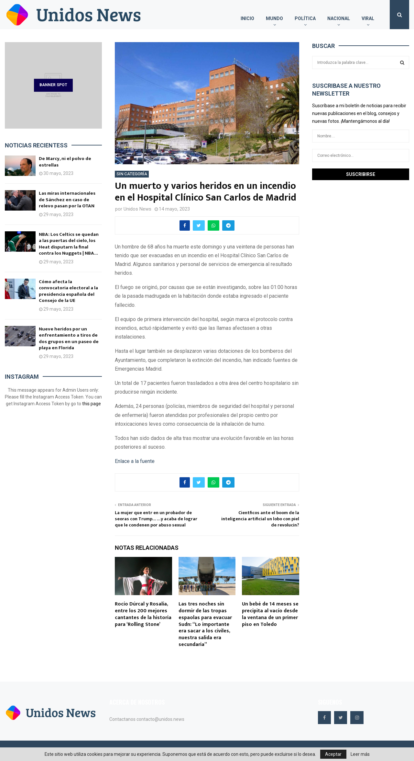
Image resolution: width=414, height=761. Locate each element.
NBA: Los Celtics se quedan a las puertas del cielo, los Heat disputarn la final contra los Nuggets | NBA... (69, 244)
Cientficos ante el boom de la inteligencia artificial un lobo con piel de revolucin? (260, 518)
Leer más (360, 754)
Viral (368, 18)
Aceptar (333, 754)
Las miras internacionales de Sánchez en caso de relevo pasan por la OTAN (67, 199)
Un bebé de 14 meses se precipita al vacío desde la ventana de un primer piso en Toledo (270, 614)
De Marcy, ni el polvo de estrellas (65, 162)
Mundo (274, 18)
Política (305, 18)
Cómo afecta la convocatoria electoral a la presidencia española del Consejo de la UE (68, 291)
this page (91, 403)
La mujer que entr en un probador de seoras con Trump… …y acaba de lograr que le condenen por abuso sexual (156, 518)
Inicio (247, 18)
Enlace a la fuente (135, 461)
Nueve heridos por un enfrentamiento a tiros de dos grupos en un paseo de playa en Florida (69, 338)
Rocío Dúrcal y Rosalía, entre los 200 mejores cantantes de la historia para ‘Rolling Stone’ (143, 614)
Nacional (338, 18)
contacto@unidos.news (160, 719)
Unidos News (137, 209)
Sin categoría (131, 173)
